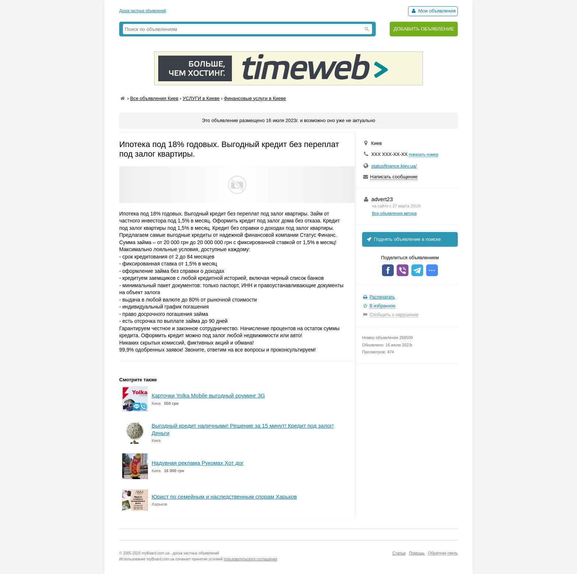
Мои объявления (433, 11)
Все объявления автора (394, 213)
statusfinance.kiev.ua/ (394, 166)
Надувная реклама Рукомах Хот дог (198, 463)
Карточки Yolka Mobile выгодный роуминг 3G (208, 395)
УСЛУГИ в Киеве (201, 98)
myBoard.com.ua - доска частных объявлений (180, 553)
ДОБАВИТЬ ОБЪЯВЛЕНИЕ (423, 29)
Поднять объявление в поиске (403, 239)
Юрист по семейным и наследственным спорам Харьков (224, 496)
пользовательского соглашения (250, 559)
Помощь (417, 553)
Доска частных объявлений (142, 11)
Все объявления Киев (154, 98)
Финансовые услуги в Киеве (255, 98)
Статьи (399, 553)
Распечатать (382, 297)
